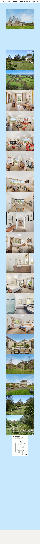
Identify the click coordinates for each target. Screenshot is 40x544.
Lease (6, 1)
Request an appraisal (35, 1)
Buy (1, 1)
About (9, 1)
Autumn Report (28, 1)
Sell (3, 1)
